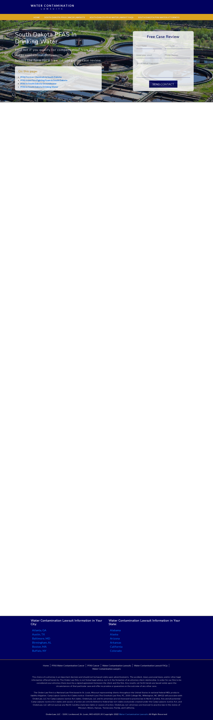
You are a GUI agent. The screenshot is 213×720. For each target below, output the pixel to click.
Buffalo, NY (39, 650)
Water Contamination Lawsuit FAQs (151, 665)
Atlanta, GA (39, 630)
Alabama (115, 630)
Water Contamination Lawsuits (116, 665)
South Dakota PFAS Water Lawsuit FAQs (111, 17)
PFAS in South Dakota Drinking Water (27, 86)
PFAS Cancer (93, 665)
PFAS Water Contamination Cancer (68, 665)
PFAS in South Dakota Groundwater (26, 83)
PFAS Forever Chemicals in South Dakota (28, 77)
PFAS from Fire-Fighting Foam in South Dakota (31, 80)
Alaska (114, 634)
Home (37, 17)
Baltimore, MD (41, 638)
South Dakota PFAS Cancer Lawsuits (64, 17)
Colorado (116, 650)
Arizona (115, 638)
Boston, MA (39, 646)
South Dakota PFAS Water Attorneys (158, 17)
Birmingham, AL (41, 642)
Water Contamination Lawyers (106, 668)
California (116, 646)
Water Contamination (52, 7)
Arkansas (115, 642)
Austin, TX (38, 634)
